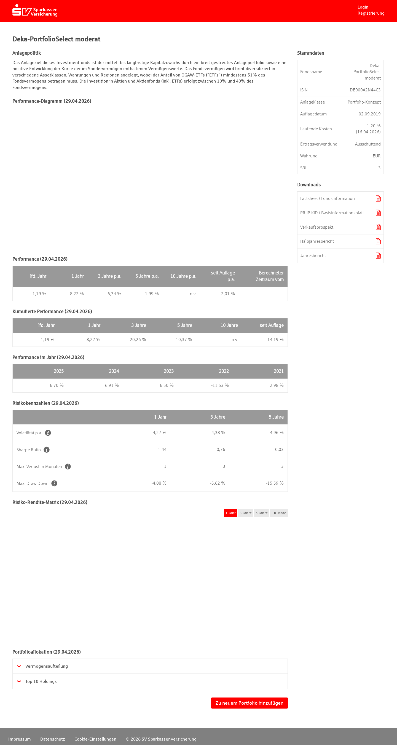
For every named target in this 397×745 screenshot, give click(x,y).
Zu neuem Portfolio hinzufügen (249, 703)
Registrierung (371, 13)
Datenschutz (52, 739)
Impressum (19, 739)
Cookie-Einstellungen (95, 739)
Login (363, 7)
